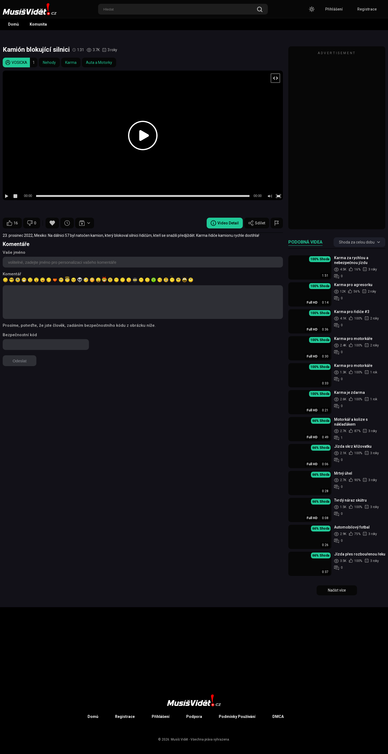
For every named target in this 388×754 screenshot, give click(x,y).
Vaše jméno (14, 252)
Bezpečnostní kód (20, 334)
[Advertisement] (336, 140)
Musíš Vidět (179, 739)
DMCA (278, 716)
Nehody (49, 62)
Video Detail (225, 223)
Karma (71, 62)
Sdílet (256, 223)
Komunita (38, 24)
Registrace (367, 9)
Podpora (194, 716)
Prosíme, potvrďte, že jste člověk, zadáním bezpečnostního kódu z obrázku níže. (79, 325)
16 (12, 223)
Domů (13, 24)
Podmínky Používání (237, 716)
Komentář (12, 274)
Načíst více (337, 590)
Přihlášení (334, 9)
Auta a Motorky (99, 62)
